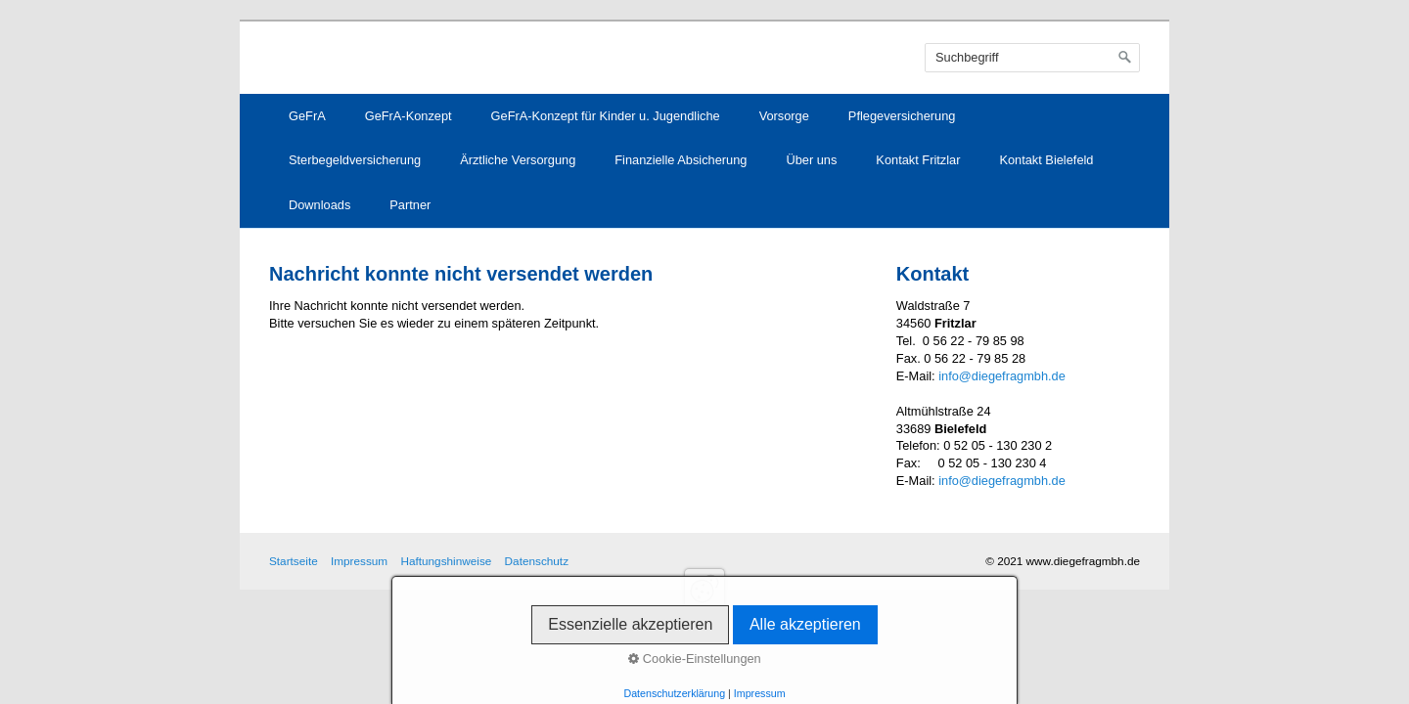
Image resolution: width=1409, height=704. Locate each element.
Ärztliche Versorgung (517, 160)
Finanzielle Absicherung (680, 160)
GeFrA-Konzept (408, 116)
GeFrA (307, 116)
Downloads (319, 205)
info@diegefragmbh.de (1002, 376)
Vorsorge (784, 116)
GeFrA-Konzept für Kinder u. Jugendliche (605, 116)
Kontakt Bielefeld (1046, 160)
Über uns (811, 160)
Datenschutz (536, 560)
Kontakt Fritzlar (918, 160)
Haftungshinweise (445, 560)
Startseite (293, 560)
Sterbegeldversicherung (355, 160)
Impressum (359, 560)
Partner (410, 205)
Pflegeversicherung (902, 116)
